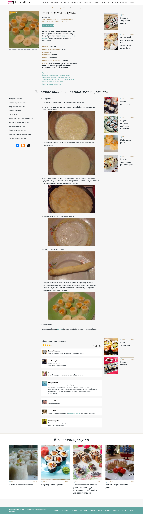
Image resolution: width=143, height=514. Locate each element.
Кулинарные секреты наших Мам (19, 2)
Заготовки (76, 2)
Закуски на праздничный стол (52, 82)
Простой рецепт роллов (50, 73)
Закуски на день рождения (51, 84)
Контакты (12, 511)
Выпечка (44, 2)
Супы (131, 2)
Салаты (114, 2)
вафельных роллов (74, 413)
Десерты (65, 2)
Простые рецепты (64, 77)
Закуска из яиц (65, 75)
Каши (96, 2)
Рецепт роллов (47, 25)
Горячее (54, 2)
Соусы (123, 2)
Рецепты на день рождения (64, 79)
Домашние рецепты (49, 77)
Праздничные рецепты (50, 75)
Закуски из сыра (47, 79)
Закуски (87, 2)
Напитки (105, 2)
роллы (59, 329)
